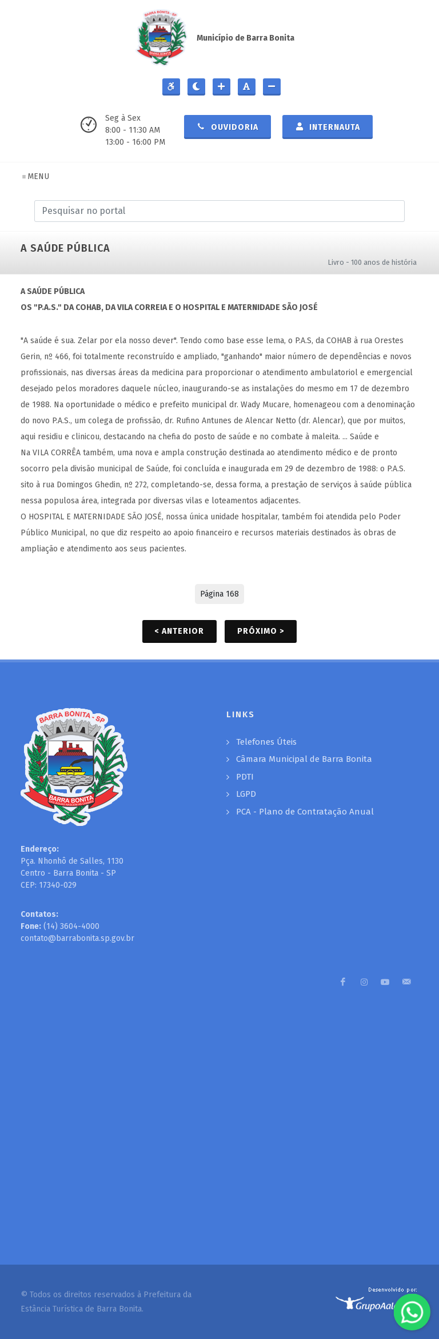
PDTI (245, 777)
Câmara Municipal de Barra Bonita (304, 759)
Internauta (327, 126)
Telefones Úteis (266, 742)
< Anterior (179, 631)
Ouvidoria (227, 126)
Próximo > (260, 631)
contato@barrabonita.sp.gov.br (77, 938)
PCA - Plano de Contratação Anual (305, 811)
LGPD (246, 794)
